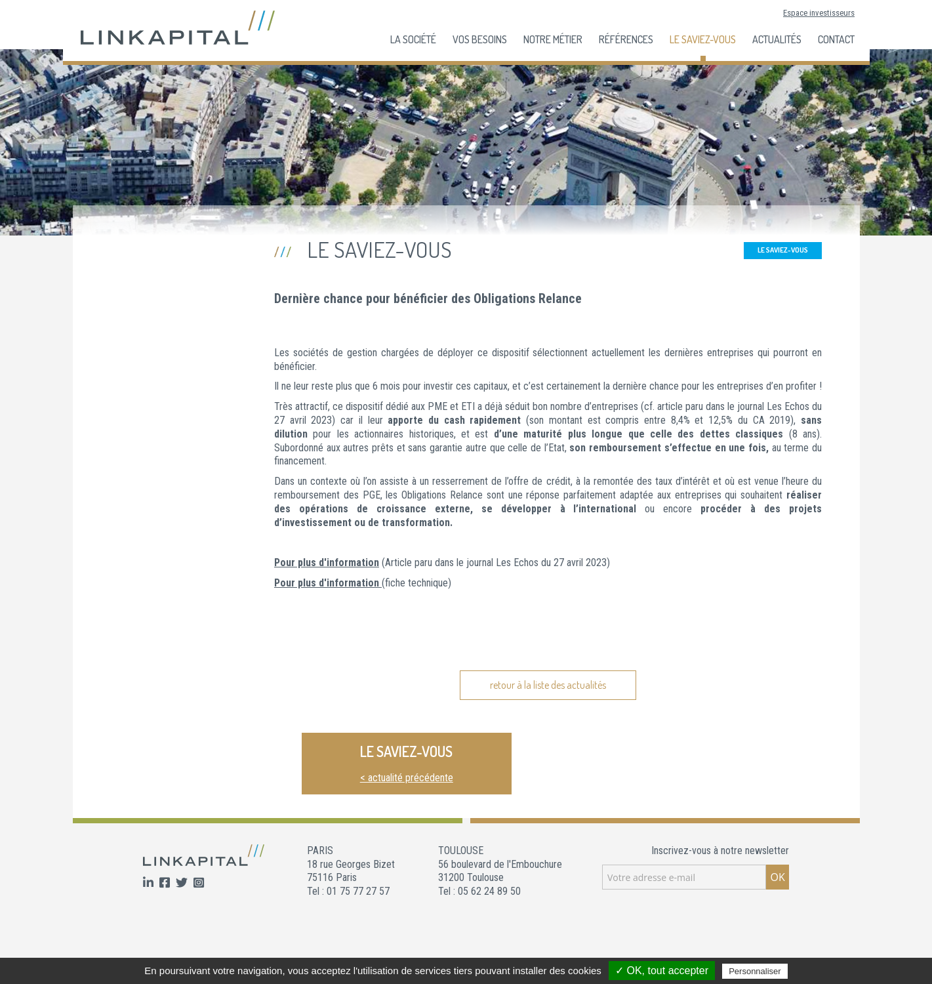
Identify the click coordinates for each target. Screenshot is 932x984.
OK (777, 877)
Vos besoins (480, 39)
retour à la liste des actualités (548, 684)
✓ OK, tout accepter (661, 970)
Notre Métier (552, 39)
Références (626, 39)
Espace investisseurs (819, 13)
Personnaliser (755, 971)
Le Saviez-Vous (703, 39)
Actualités (776, 39)
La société (413, 39)
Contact (836, 39)
